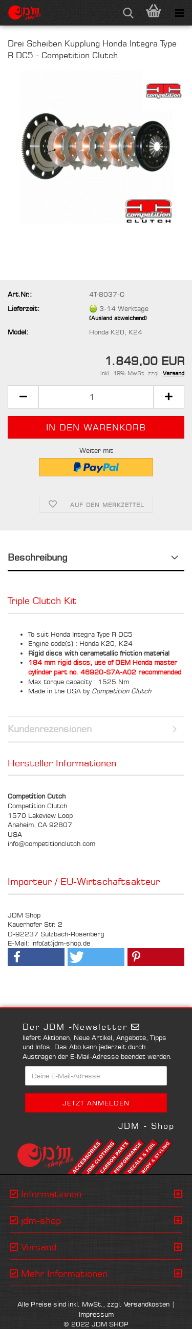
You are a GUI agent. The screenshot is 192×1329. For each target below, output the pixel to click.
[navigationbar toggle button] (179, 13)
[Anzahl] (96, 396)
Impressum (96, 1314)
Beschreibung (38, 557)
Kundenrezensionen (50, 728)
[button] (23, 396)
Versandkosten (146, 1304)
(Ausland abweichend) (118, 318)
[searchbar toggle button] (128, 13)
